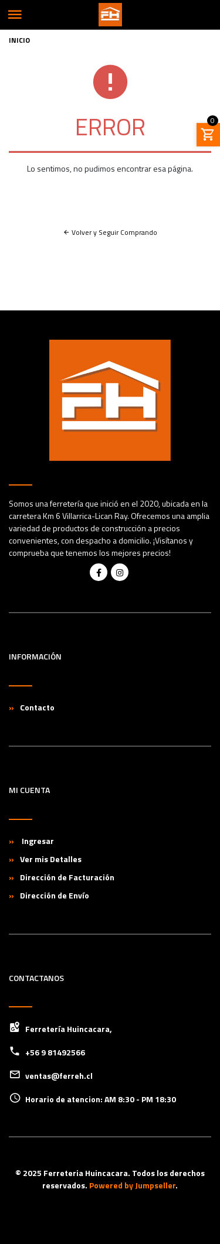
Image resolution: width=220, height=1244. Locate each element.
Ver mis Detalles (51, 859)
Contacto (37, 707)
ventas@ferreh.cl (59, 1075)
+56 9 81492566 (55, 1052)
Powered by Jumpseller (132, 1185)
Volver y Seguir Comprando (110, 232)
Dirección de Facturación (67, 877)
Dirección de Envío (54, 895)
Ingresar (37, 841)
